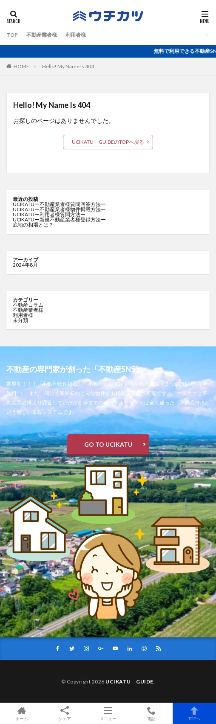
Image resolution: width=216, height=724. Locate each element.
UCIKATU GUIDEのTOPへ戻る (108, 142)
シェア (65, 713)
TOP (12, 35)
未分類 (20, 320)
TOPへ (194, 713)
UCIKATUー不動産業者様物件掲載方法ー (59, 209)
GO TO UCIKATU (108, 444)
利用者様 (75, 35)
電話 (151, 713)
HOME (21, 66)
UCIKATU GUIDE (129, 681)
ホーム (21, 713)
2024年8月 (25, 265)
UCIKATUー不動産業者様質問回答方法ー (59, 204)
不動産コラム (28, 305)
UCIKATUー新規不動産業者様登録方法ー (59, 219)
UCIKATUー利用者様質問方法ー (49, 214)
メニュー (108, 713)
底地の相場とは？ (33, 224)
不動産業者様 (41, 35)
